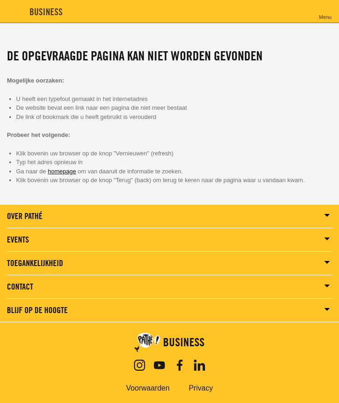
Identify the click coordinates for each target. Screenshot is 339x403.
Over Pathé (24, 216)
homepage (62, 171)
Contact (20, 286)
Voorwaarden (148, 388)
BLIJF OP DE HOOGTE (37, 310)
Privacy (201, 388)
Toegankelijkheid (35, 263)
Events (18, 239)
